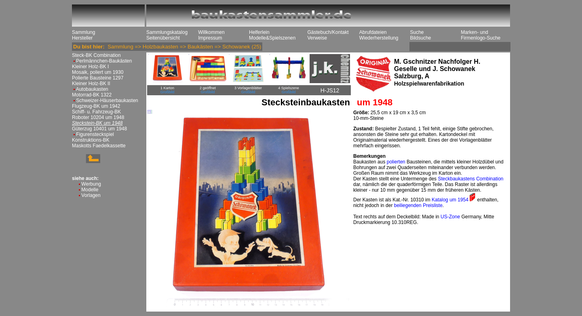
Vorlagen (90, 195)
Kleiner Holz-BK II (91, 83)
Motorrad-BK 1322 (92, 95)
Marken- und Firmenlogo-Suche (480, 35)
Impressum (210, 38)
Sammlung (83, 32)
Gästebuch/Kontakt (327, 32)
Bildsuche (420, 38)
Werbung (91, 184)
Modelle (89, 190)
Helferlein (259, 32)
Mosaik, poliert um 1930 (97, 72)
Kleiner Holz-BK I (90, 66)
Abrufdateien (373, 32)
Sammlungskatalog (167, 32)
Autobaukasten (92, 89)
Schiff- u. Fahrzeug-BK (96, 112)
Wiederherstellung (379, 38)
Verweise (317, 38)
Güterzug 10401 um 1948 (99, 129)
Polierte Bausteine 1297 (97, 78)
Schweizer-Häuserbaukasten (107, 100)
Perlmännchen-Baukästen (104, 61)
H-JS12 (330, 90)
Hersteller (82, 38)
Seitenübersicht (163, 38)
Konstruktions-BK (91, 140)
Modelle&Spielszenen (272, 38)
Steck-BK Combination (96, 55)
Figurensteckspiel (95, 134)
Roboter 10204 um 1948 (98, 117)
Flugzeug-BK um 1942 (96, 106)
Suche (417, 32)
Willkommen (211, 32)
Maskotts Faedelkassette (99, 146)
